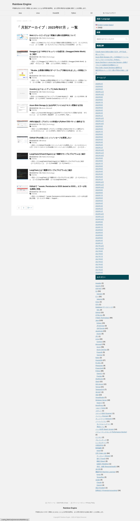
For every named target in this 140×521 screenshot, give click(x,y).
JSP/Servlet (101, 328)
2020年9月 (99, 190)
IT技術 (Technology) (48, 38)
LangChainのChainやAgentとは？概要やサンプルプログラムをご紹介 (57, 154)
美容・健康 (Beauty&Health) (106, 466)
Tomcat (98, 387)
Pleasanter (99, 365)
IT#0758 (34, 40)
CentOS (99, 342)
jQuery (99, 334)
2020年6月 (99, 198)
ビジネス (99, 437)
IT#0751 (34, 159)
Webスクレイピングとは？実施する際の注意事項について (53, 35)
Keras (99, 474)
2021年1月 (99, 179)
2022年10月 (100, 124)
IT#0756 (34, 78)
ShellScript (99, 379)
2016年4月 (99, 272)
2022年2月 (99, 145)
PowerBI (100, 352)
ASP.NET (99, 288)
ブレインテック (101, 440)
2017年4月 (99, 264)
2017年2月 (99, 270)
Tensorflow (100, 477)
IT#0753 (34, 126)
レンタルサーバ (101, 443)
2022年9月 (99, 126)
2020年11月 (100, 185)
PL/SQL (98, 363)
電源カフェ (100, 427)
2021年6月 (99, 166)
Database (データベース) (104, 307)
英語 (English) (100, 488)
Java (20, 13)
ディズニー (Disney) (104, 456)
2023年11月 (100, 92)
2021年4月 (99, 171)
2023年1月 (99, 116)
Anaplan (98, 283)
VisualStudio (100, 397)
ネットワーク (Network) (104, 419)
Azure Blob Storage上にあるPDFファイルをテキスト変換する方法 (56, 105)
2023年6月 (99, 105)
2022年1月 (99, 147)
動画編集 (99, 448)
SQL (98, 310)
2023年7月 (99, 102)
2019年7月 (99, 227)
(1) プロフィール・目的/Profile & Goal (56, 503)
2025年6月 (99, 89)
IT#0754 (34, 110)
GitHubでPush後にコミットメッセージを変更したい (50, 138)
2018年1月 (99, 243)
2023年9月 (99, 97)
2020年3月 (99, 206)
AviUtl (99, 450)
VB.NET (98, 392)
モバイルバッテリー (109, 13)
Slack (97, 381)
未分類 (98, 469)
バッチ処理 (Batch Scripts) (105, 429)
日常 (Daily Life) (101, 453)
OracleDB (56, 13)
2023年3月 (99, 113)
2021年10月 (100, 155)
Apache (98, 286)
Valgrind (99, 299)
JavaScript (99, 331)
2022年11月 (100, 121)
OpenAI (99, 485)
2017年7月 (99, 256)
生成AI (98, 480)
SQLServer (99, 384)
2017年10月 (100, 248)
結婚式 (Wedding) (103, 464)
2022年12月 (100, 118)
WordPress (99, 405)
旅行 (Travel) (101, 458)
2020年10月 (100, 187)
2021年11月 (100, 153)
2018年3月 (99, 240)
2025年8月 (99, 86)
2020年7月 (99, 195)
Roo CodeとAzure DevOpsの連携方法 (109, 68)
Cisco (97, 302)
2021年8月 (99, 161)
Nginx (98, 358)
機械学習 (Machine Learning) (106, 472)
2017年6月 (99, 259)
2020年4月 (99, 203)
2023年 (25, 21)
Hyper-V (99, 403)
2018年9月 (99, 235)
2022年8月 (99, 129)
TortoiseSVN (100, 389)
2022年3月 (99, 142)
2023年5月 (99, 108)
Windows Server (101, 400)
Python (73, 13)
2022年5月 (99, 137)
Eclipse (99, 323)
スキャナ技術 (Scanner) (104, 413)
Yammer (99, 355)
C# (91, 13)
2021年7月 (99, 163)
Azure (43, 108)
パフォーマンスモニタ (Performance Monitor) (111, 432)
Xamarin (99, 294)
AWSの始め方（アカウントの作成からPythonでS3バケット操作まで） (58, 122)
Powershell (99, 368)
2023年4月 (99, 110)
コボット (99, 411)
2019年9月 (99, 222)
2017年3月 (99, 267)
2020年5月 (99, 201)
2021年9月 (99, 158)
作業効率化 (99, 445)
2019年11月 (100, 216)
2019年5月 (99, 232)
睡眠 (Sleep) (101, 461)
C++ (97, 296)
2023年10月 (100, 94)
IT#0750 (34, 175)
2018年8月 (99, 238)
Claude (99, 482)
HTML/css (99, 315)
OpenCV (100, 373)
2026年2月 (99, 84)
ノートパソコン (101, 421)
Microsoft (49, 108)
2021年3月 (99, 174)
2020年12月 (100, 182)
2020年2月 (99, 209)
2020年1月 (99, 211)
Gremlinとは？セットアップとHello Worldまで (48, 89)
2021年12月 (100, 150)
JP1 (97, 336)
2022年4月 (99, 139)
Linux (38, 13)
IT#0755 (34, 94)
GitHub (44, 140)
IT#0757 (34, 59)
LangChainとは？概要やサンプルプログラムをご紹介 (51, 170)
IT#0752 (34, 142)
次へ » (29, 208)
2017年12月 (100, 246)
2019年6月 (99, 230)
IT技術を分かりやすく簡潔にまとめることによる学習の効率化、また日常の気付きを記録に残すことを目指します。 (70, 512)
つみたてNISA (100, 408)
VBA (97, 395)
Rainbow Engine (21, 4)
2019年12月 (100, 214)
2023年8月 (99, 100)
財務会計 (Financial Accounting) (106, 490)
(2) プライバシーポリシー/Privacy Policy (83, 503)
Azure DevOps (102, 350)
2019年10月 (100, 219)
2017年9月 (99, 251)
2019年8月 (99, 224)
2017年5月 (99, 262)
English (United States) (106, 25)
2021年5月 (99, 169)
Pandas (99, 376)
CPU (97, 304)
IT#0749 (34, 194)
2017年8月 (99, 254)
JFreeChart (100, 326)
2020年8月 (99, 193)
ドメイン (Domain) (102, 416)
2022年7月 (99, 131)
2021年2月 (99, 177)
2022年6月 (99, 134)
